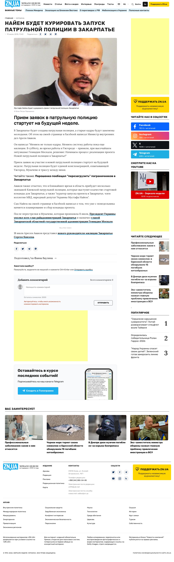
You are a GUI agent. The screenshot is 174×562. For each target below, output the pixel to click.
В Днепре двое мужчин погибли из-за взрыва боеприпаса (144, 279)
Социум (132, 508)
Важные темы (13, 10)
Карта (45, 487)
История (132, 512)
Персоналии (50, 523)
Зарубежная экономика (55, 512)
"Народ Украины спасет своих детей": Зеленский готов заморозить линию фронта (144, 353)
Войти (138, 4)
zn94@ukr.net (74, 487)
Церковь (90, 519)
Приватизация (9, 523)
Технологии (92, 512)
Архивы (46, 471)
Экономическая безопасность (58, 519)
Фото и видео (72, 4)
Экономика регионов (12, 527)
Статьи (58, 4)
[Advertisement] (51, 335)
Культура (91, 523)
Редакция (47, 475)
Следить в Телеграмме (38, 390)
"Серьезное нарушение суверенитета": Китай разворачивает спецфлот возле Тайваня (145, 323)
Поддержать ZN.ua (159, 4)
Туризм (132, 519)
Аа (145, 4)
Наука (89, 508)
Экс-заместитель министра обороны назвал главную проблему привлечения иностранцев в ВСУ (144, 295)
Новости (48, 4)
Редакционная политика (53, 483)
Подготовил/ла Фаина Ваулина (33, 258)
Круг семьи (134, 515)
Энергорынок (9, 519)
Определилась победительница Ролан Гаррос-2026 (144, 338)
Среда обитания (94, 515)
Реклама (46, 479)
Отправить (103, 303)
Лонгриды (99, 4)
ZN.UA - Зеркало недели (150, 193)
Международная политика (14, 512)
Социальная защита (53, 508)
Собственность (135, 523)
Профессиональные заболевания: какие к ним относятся (143, 245)
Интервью (86, 4)
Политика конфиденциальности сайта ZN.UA (152, 553)
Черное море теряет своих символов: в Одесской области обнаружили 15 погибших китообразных (142, 263)
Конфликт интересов (54, 515)
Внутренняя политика (12, 508)
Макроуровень (9, 515)
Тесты (110, 4)
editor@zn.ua (83, 493)
